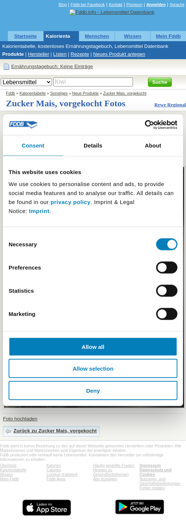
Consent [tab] (33, 145)
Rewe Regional (170, 104)
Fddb (10, 93)
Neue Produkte (85, 93)
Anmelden (156, 4)
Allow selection (92, 368)
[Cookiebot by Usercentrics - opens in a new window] (144, 125)
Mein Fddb (168, 36)
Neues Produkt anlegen (119, 54)
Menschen (97, 36)
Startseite (25, 36)
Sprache (177, 4)
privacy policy (70, 201)
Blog (62, 4)
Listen (60, 54)
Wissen (133, 36)
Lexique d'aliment (62, 474)
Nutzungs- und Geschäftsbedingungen (160, 481)
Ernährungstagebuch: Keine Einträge (52, 66)
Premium (134, 4)
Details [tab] (93, 145)
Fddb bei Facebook (88, 4)
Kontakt (115, 4)
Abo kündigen (105, 479)
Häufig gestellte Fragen (113, 465)
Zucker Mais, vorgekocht (124, 93)
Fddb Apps (56, 479)
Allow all (93, 346)
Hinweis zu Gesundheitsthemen (110, 472)
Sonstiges (59, 93)
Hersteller (38, 54)
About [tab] (153, 145)
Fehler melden (152, 488)
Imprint (39, 210)
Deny (93, 390)
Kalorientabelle (64, 36)
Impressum (150, 465)
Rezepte (80, 54)
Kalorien (54, 465)
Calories (54, 470)
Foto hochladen (20, 419)
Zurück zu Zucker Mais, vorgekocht (55, 431)
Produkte (13, 54)
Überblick (8, 465)
